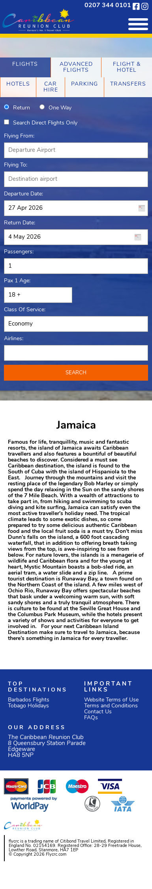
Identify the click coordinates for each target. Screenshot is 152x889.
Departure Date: (23, 194)
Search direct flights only (45, 123)
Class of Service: (24, 310)
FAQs (91, 718)
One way (60, 108)
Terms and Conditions (111, 706)
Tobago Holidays (28, 706)
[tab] (25, 67)
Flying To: (15, 165)
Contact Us (98, 712)
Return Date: (19, 223)
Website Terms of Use (111, 700)
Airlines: (13, 339)
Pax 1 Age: (17, 281)
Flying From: (19, 136)
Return (21, 108)
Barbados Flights (28, 700)
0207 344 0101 (107, 5)
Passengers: (19, 252)
